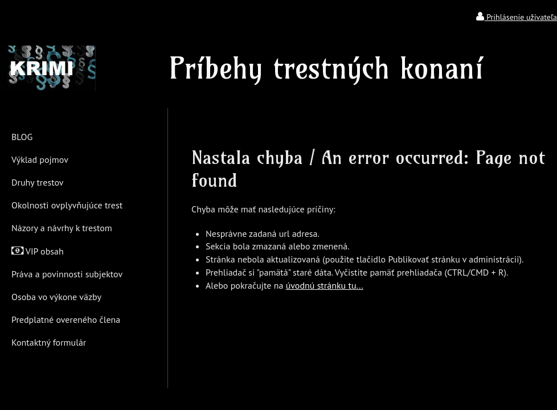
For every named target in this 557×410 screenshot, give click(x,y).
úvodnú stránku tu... (324, 285)
